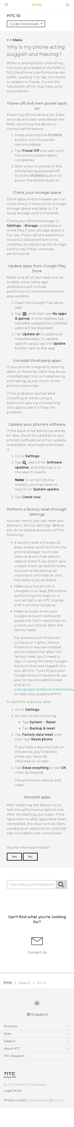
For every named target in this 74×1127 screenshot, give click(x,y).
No (29, 772)
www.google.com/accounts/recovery (42, 615)
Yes (14, 772)
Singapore (39, 930)
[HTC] (37, 4)
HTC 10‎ (40, 899)
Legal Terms (12, 1007)
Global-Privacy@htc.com (43, 1016)
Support (23, 899)
